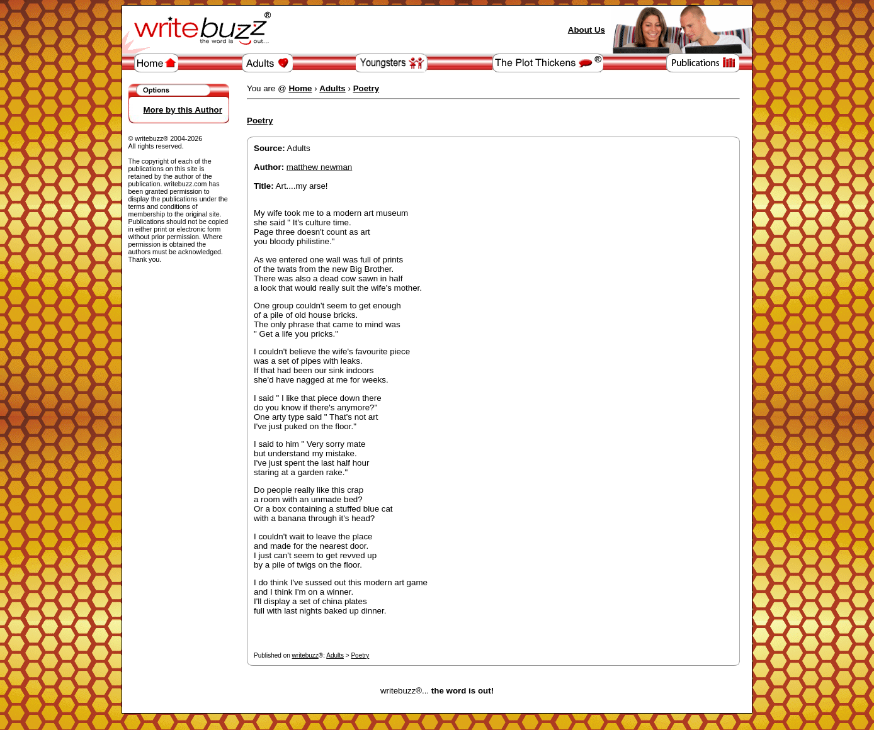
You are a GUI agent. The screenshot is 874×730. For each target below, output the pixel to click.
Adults (335, 655)
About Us (586, 30)
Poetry (360, 655)
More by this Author (183, 110)
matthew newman (319, 167)
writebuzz (305, 655)
